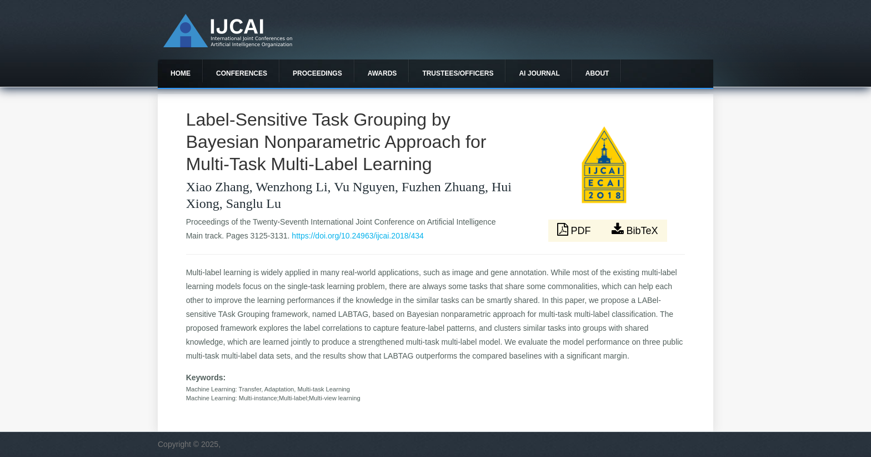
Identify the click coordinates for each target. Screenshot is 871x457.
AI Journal (539, 73)
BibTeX (635, 229)
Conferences (241, 73)
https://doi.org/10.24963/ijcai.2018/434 (357, 235)
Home (181, 73)
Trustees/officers (457, 73)
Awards (382, 73)
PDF (575, 229)
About (597, 73)
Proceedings (317, 73)
